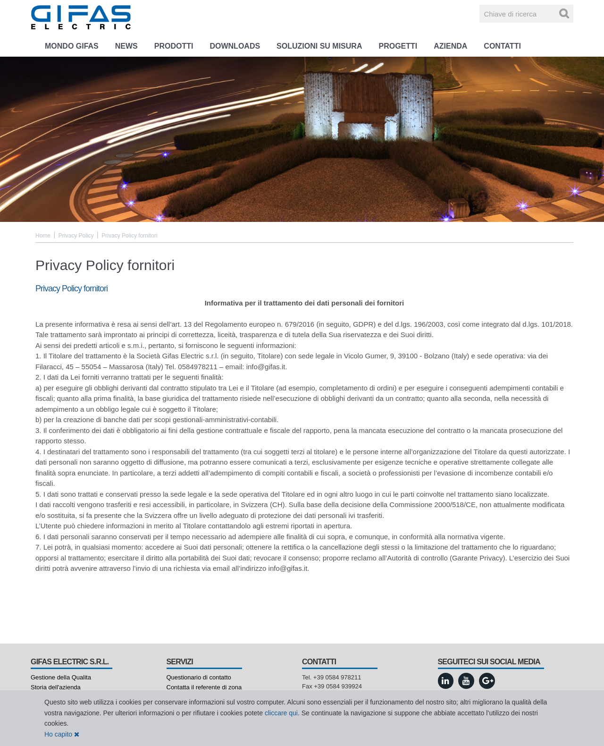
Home (42, 235)
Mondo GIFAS (72, 46)
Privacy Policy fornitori (129, 235)
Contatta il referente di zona (204, 687)
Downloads (235, 46)
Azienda (450, 46)
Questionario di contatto (199, 677)
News (126, 46)
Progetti (397, 46)
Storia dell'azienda (56, 687)
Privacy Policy (76, 235)
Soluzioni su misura (319, 46)
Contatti (502, 46)
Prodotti (173, 46)
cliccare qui (281, 713)
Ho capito (61, 734)
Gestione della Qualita (61, 677)
